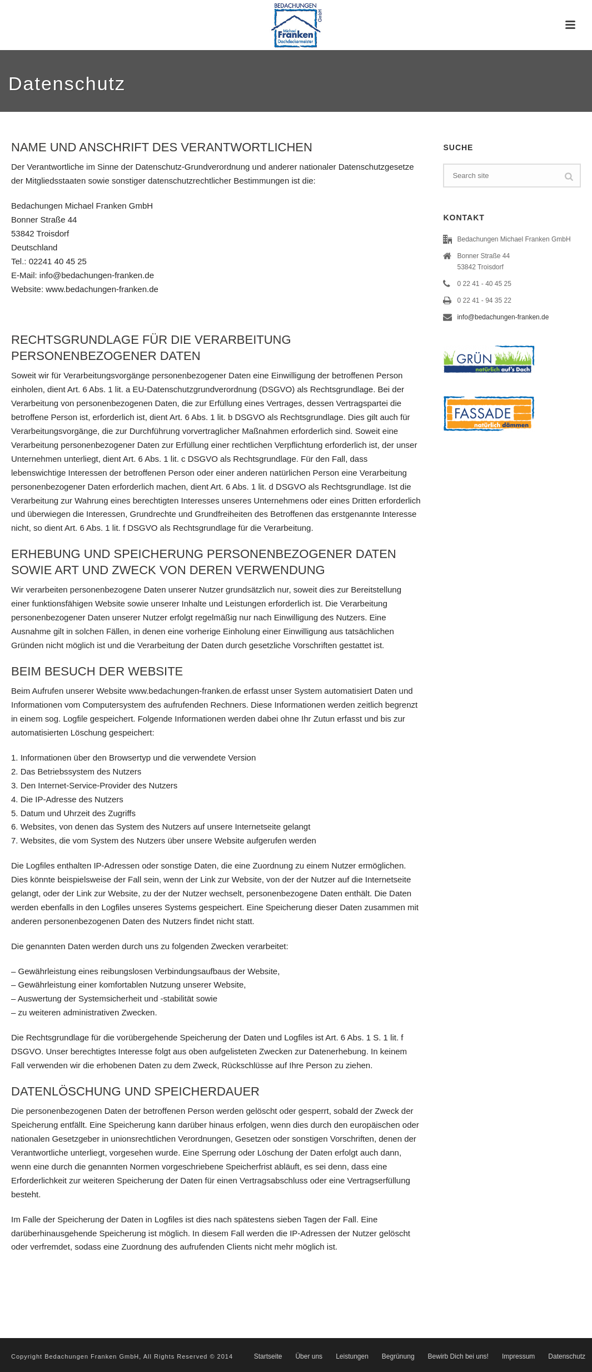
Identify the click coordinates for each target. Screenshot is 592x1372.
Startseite (268, 1356)
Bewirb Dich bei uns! (458, 1356)
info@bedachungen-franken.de (503, 317)
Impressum (518, 1356)
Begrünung (398, 1356)
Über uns (308, 1356)
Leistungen (352, 1356)
